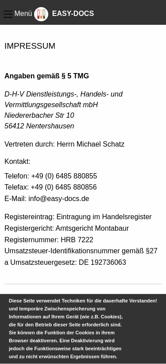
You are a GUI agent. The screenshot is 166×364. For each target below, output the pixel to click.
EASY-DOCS (64, 13)
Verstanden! (143, 300)
